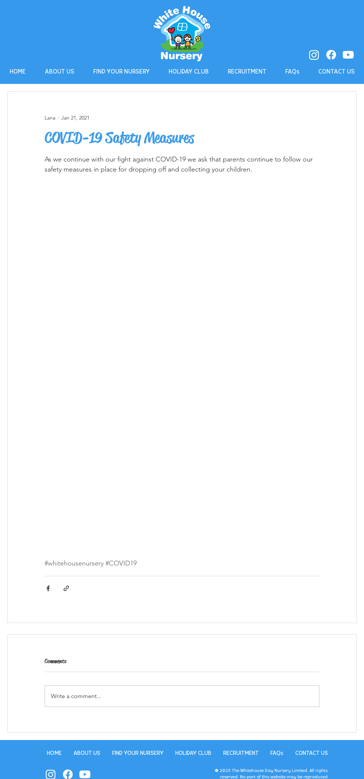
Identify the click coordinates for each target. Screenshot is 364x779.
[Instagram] (314, 54)
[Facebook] (331, 54)
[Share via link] (66, 588)
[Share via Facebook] (48, 588)
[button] (59, 71)
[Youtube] (348, 54)
